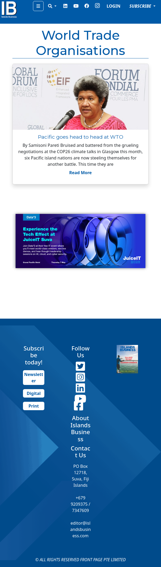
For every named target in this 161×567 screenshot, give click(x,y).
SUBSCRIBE (140, 6)
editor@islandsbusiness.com (80, 529)
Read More (80, 172)
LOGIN (113, 6)
